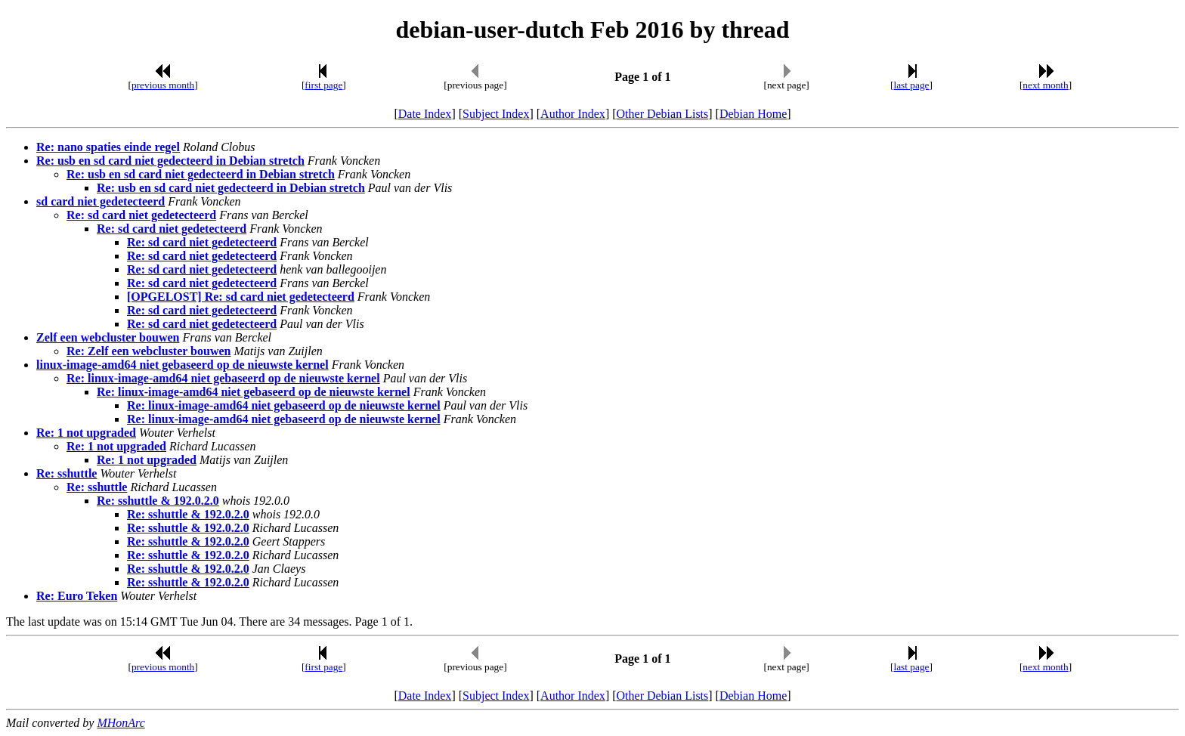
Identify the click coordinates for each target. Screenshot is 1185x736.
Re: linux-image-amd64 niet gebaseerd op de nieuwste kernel (223, 378)
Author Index (572, 113)
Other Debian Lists (663, 113)
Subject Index (496, 113)
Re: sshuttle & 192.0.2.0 (158, 500)
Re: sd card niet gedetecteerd (141, 215)
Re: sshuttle (66, 473)
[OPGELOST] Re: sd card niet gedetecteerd (240, 296)
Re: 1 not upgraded (86, 432)
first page (323, 85)
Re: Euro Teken (76, 595)
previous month (162, 85)
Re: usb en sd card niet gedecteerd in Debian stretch (170, 160)
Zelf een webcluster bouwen (107, 337)
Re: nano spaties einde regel (108, 147)
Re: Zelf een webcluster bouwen (149, 351)
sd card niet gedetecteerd (100, 201)
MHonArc (120, 722)
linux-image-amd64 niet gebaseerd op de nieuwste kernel (182, 364)
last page (912, 85)
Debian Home (753, 113)
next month (1045, 85)
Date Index (425, 113)
